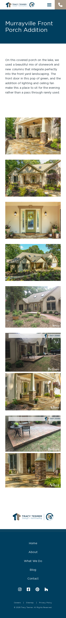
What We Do (33, 561)
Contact (33, 578)
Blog (33, 569)
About (33, 552)
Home (33, 543)
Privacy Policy (45, 602)
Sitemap (30, 602)
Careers (17, 602)
